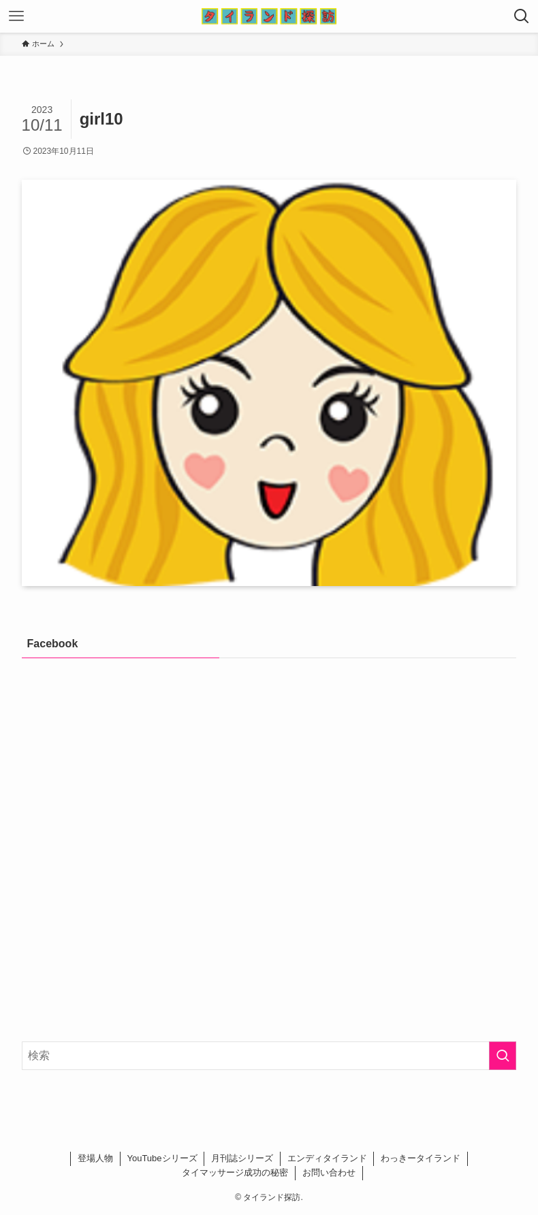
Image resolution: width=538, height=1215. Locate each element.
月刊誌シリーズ (242, 1158)
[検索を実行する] (502, 1055)
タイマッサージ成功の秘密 (235, 1172)
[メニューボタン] (16, 16)
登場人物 (95, 1158)
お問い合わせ (328, 1172)
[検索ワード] (269, 1055)
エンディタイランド (327, 1158)
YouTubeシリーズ (162, 1158)
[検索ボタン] (521, 16)
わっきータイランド (420, 1158)
